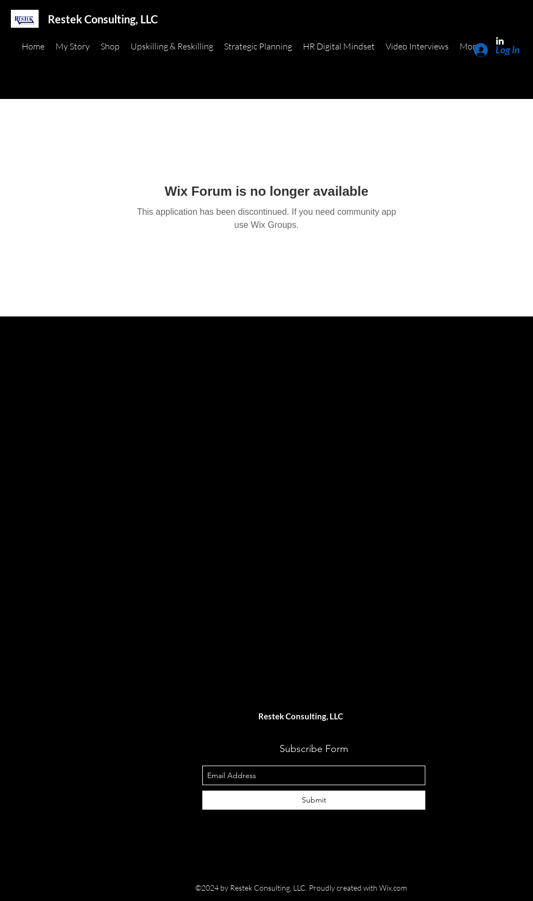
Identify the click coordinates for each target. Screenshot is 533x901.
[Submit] (313, 800)
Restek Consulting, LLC (103, 19)
